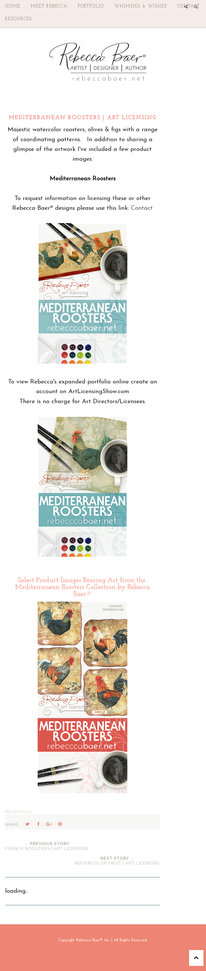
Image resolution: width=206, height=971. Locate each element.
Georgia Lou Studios (169, 964)
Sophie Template (109, 964)
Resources (18, 19)
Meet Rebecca (49, 6)
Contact (142, 208)
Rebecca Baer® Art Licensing (65, 964)
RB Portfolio (18, 812)
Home (12, 6)
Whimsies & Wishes (140, 6)
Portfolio (91, 6)
